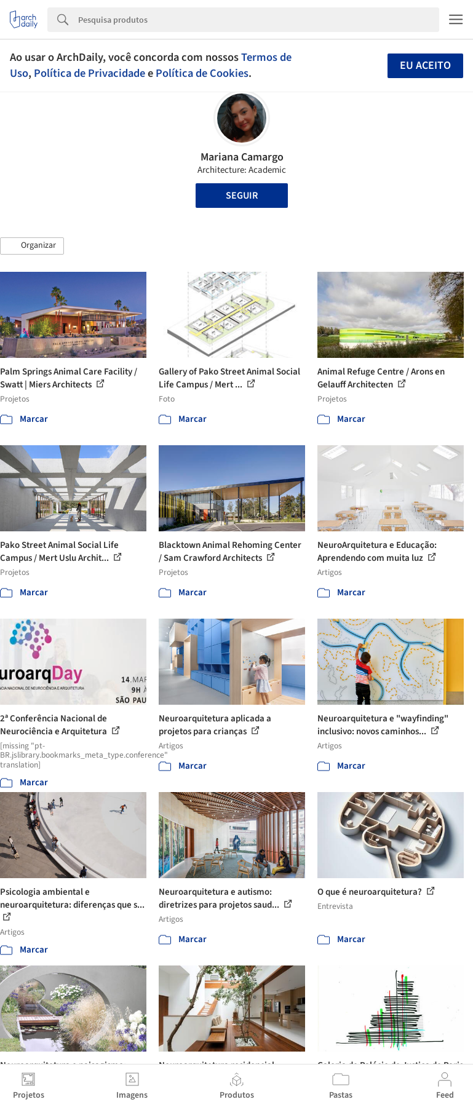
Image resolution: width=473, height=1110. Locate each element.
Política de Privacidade (89, 73)
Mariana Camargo (242, 157)
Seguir (242, 195)
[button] (32, 246)
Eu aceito (425, 65)
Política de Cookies (202, 73)
